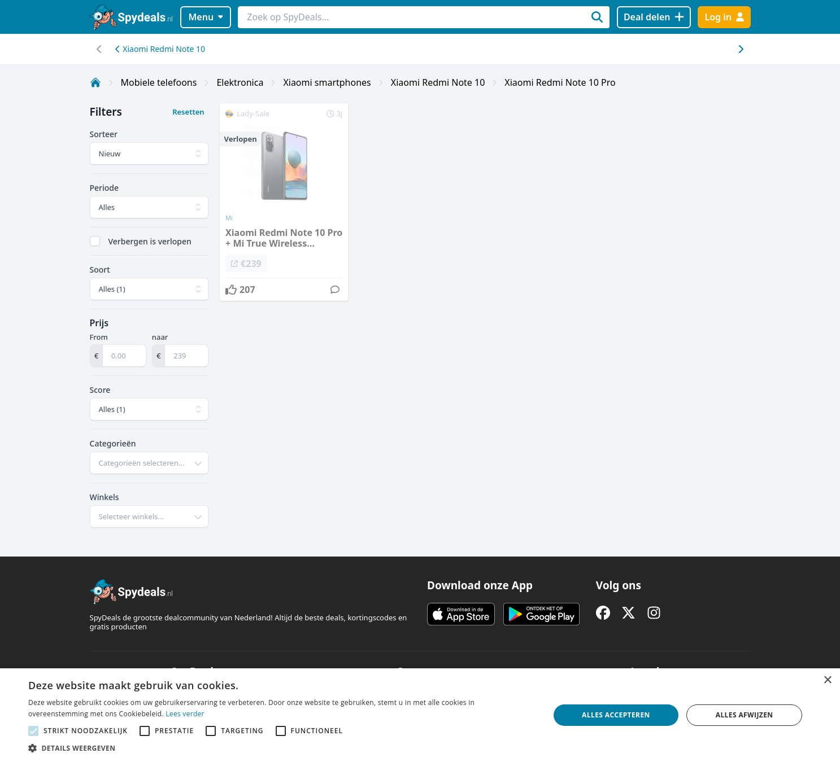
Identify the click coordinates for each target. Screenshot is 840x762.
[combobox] (149, 463)
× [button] (827, 680)
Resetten (188, 112)
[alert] (420, 715)
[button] (281, 748)
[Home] (95, 82)
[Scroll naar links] (741, 49)
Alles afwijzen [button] (744, 715)
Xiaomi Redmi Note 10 (160, 48)
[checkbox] (95, 241)
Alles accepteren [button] (616, 715)
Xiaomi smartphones (327, 82)
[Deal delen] (654, 17)
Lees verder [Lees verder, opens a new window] (185, 714)
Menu (205, 17)
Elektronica (239, 82)
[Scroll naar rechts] (100, 49)
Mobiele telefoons (159, 82)
